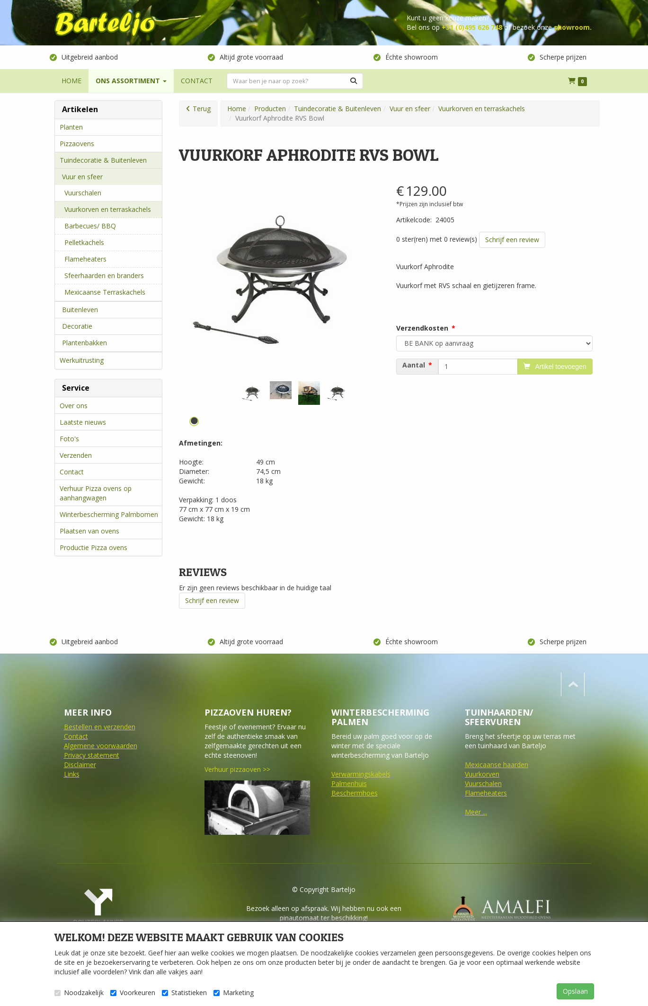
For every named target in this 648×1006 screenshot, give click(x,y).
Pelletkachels (84, 242)
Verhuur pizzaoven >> (237, 769)
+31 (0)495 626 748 (472, 27)
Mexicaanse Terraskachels (104, 292)
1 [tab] (194, 421)
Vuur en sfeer (82, 176)
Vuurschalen (82, 192)
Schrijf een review (512, 239)
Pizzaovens (77, 143)
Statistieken (184, 992)
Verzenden (76, 455)
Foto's (69, 438)
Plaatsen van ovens (89, 530)
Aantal (413, 365)
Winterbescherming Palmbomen (109, 514)
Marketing (233, 992)
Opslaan (575, 991)
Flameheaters (85, 258)
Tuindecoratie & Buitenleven (103, 160)
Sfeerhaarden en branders (104, 275)
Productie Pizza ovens (93, 547)
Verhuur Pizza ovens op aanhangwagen (96, 493)
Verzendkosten (422, 328)
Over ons (74, 405)
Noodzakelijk (79, 992)
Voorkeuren (132, 992)
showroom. (573, 27)
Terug (202, 108)
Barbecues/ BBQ (90, 225)
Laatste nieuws (83, 422)
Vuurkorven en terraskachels (107, 209)
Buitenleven (80, 309)
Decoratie (77, 326)
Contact (72, 471)
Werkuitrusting (82, 360)
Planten (71, 126)
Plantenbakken (84, 342)
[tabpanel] (252, 392)
